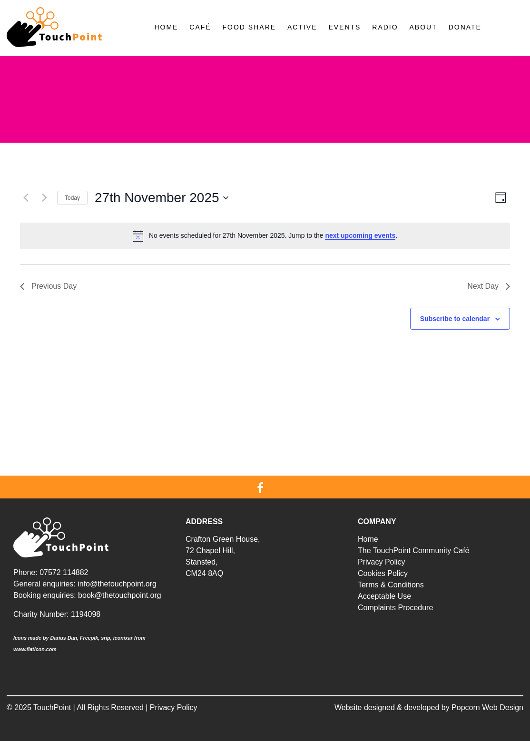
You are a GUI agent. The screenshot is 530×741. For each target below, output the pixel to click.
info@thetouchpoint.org (117, 584)
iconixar (123, 638)
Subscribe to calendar (455, 318)
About (423, 27)
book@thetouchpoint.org (119, 595)
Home (166, 27)
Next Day (488, 286)
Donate (465, 27)
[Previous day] (25, 198)
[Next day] (44, 198)
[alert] (265, 236)
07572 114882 (63, 572)
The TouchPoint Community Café (413, 550)
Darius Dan (63, 638)
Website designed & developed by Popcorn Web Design (428, 707)
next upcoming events (360, 235)
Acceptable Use (384, 596)
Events (344, 27)
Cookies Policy (383, 573)
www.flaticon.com (35, 649)
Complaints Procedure (395, 608)
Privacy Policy (381, 562)
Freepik (89, 638)
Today (72, 198)
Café (200, 27)
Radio (385, 27)
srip (105, 638)
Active (302, 27)
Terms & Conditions (391, 585)
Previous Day (48, 286)
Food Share (249, 27)
